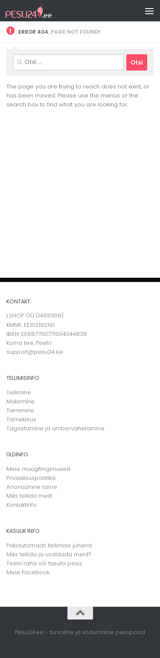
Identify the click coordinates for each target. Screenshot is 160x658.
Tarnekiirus (21, 419)
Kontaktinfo (21, 505)
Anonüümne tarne (31, 487)
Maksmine (20, 401)
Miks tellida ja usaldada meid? (48, 554)
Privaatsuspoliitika (30, 478)
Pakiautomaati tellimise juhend (49, 545)
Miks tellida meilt (29, 496)
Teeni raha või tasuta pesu (43, 563)
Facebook (35, 572)
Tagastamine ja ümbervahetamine (55, 428)
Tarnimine (20, 410)
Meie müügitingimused (38, 469)
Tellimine (18, 392)
